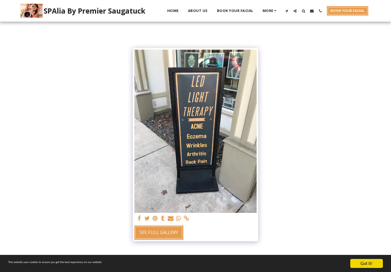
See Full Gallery (159, 232)
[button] (287, 11)
